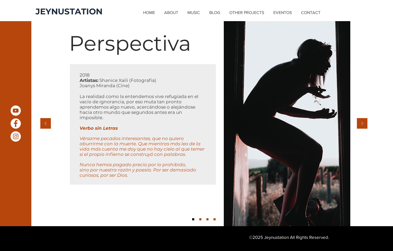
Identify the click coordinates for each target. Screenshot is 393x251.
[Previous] (45, 123)
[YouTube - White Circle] (16, 110)
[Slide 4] (215, 219)
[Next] (362, 123)
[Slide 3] (207, 219)
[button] (194, 12)
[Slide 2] (200, 219)
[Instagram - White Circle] (16, 136)
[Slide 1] (193, 219)
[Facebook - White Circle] (16, 123)
